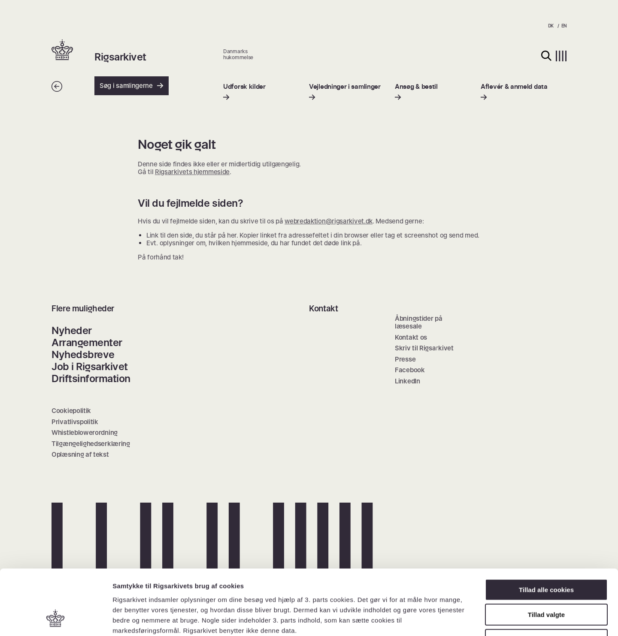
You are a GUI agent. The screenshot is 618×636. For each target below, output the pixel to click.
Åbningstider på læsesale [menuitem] (418, 322)
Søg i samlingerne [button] (132, 85)
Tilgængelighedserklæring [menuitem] (91, 444)
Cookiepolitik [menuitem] (71, 411)
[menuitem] (244, 92)
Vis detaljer (446, 619)
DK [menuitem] (551, 25)
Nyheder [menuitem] (72, 330)
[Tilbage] (57, 89)
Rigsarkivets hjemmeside (192, 172)
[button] (73, 50)
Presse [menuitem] (405, 359)
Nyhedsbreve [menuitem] (83, 354)
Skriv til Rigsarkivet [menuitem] (424, 348)
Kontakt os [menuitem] (411, 337)
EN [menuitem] (563, 25)
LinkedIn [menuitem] (407, 381)
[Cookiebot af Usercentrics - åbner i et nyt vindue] (55, 619)
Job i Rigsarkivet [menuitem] (90, 366)
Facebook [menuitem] (410, 370)
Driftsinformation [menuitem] (91, 378)
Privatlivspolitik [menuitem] (75, 422)
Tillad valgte (546, 556)
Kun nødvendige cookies (546, 581)
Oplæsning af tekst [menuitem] (80, 454)
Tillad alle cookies (546, 531)
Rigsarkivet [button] (120, 57)
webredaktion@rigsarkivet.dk (329, 221)
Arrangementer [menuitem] (87, 342)
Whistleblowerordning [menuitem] (85, 432)
